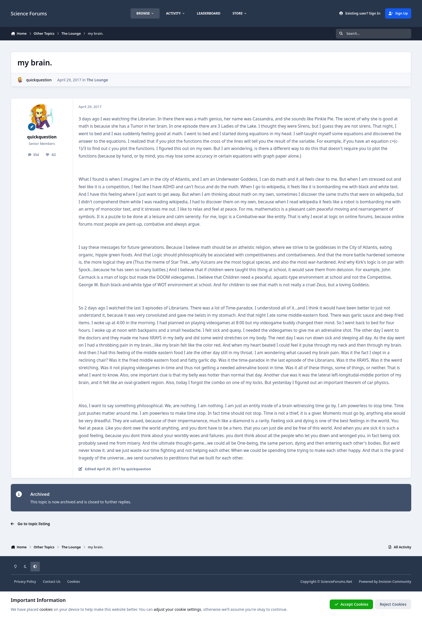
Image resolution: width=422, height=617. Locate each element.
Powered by (385, 581)
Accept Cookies (351, 604)
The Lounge (97, 79)
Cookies (73, 581)
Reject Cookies (393, 604)
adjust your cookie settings (177, 609)
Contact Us (51, 581)
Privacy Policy (25, 581)
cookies (45, 609)
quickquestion (39, 79)
